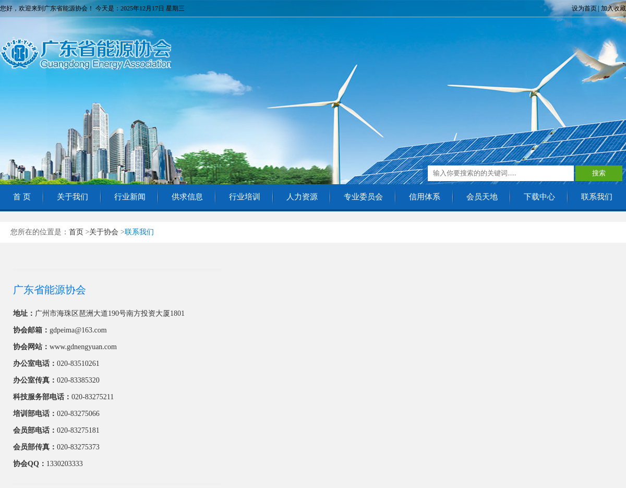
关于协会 (103, 232)
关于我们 (72, 197)
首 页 (22, 197)
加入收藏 (613, 8)
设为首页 (584, 8)
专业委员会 (363, 197)
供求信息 (187, 197)
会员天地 (482, 197)
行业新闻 (130, 197)
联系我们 (596, 197)
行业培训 (244, 197)
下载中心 (539, 197)
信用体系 (424, 197)
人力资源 (302, 197)
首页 (76, 232)
